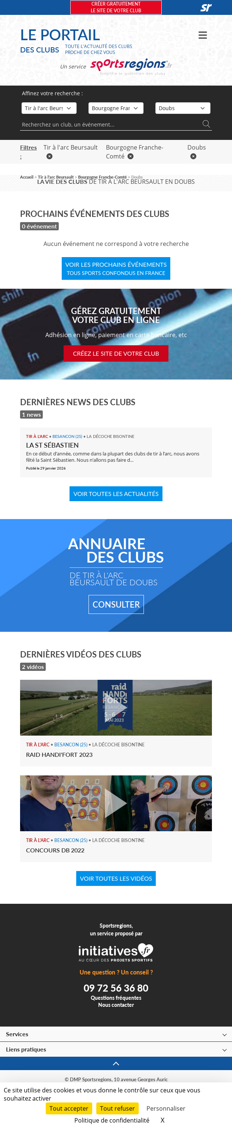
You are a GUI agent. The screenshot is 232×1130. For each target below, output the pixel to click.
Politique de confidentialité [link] (111, 1120)
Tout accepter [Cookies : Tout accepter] (68, 1108)
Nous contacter (116, 1005)
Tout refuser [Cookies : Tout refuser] (117, 1108)
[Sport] (49, 108)
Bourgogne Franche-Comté (102, 177)
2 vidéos (33, 666)
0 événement (39, 226)
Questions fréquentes (116, 998)
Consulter (116, 604)
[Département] (182, 108)
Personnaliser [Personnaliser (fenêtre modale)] (166, 1108)
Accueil (26, 177)
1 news (31, 414)
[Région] (116, 108)
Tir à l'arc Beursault (56, 177)
